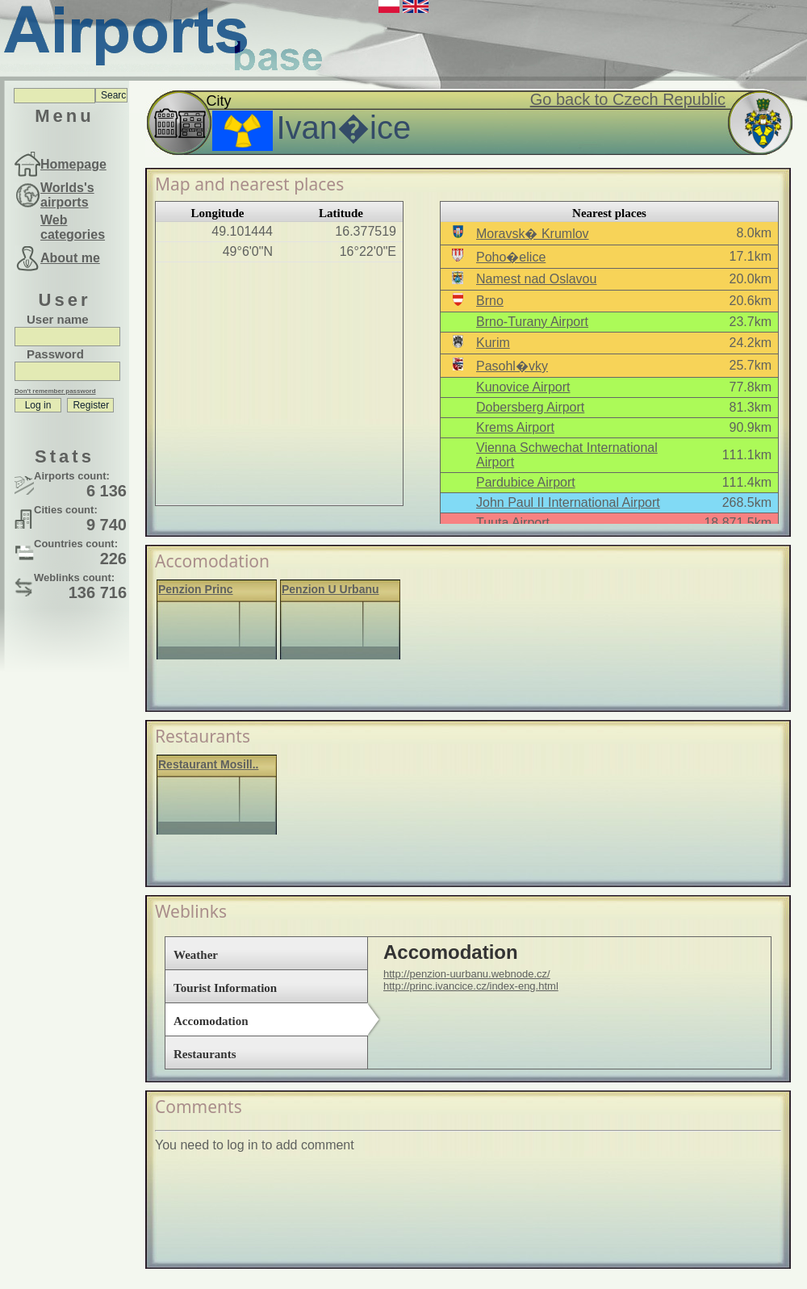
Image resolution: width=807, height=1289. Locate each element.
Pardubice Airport (525, 482)
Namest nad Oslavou (536, 279)
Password (55, 354)
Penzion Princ (195, 589)
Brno (490, 301)
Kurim (493, 342)
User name (58, 319)
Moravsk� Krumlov (532, 234)
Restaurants (205, 1054)
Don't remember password (55, 391)
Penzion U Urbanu (330, 589)
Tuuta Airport (513, 522)
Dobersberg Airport (530, 407)
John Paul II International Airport (568, 502)
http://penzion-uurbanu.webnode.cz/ (466, 974)
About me (70, 258)
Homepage (73, 164)
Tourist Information (225, 987)
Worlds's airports (67, 195)
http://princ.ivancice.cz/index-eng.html (470, 986)
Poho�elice (511, 257)
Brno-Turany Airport (532, 322)
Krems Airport (515, 427)
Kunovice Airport (523, 387)
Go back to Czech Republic (627, 99)
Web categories (72, 227)
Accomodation (211, 1021)
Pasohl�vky (512, 366)
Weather (196, 954)
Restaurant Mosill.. (208, 764)
